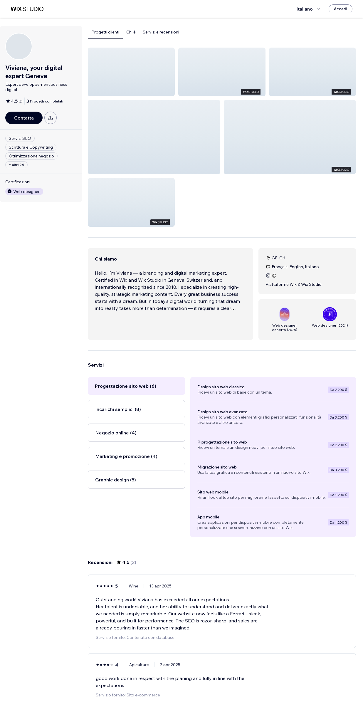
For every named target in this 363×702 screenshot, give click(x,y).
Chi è (131, 32)
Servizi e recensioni (161, 32)
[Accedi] (340, 8)
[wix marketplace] (27, 9)
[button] (131, 72)
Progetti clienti (105, 32)
